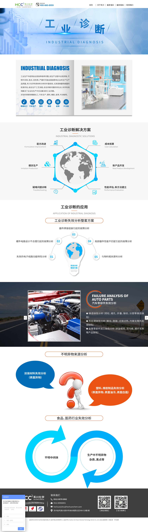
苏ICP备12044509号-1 (57, 520)
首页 (91, 5)
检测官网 (105, 520)
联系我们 (129, 5)
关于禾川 (100, 5)
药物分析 (110, 520)
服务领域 (120, 5)
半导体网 (116, 520)
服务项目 (110, 5)
